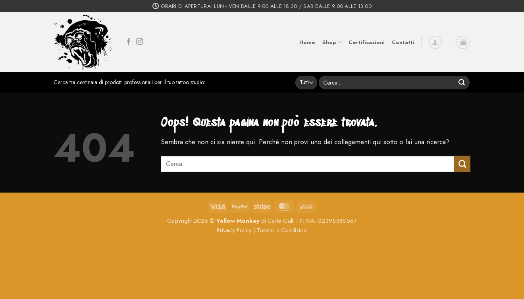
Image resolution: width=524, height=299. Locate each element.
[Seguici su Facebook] (128, 42)
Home (307, 42)
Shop (331, 42)
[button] (435, 42)
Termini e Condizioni (282, 230)
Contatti (403, 42)
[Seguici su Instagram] (139, 42)
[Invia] (462, 82)
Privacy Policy (234, 230)
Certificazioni (367, 42)
